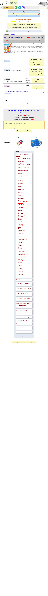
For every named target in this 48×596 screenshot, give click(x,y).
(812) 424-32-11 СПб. (14, 2)
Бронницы (20, 184)
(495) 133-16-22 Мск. (14, 0)
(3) (18, 21)
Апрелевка (20, 181)
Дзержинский (20, 195)
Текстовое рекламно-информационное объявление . (13, 61)
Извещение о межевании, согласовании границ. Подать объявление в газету (23, 313)
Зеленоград (20, 204)
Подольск (20, 244)
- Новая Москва (21, 163)
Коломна (20, 212)
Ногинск (20, 234)
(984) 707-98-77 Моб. (14, 3)
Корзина (43, 8)
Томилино (20, 262)
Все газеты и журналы (20, 337)
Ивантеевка (20, 205)
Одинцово (20, 236)
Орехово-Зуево (21, 239)
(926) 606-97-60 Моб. (14, 5)
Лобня (19, 222)
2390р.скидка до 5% (37, 86)
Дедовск (19, 193)
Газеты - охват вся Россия (22, 322)
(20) (20, 281)
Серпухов (20, 254)
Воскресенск (20, 190)
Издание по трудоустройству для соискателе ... (24, 55)
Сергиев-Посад (21, 253)
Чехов (19, 268)
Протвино (20, 245)
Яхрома (19, 277)
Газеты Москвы (19, 281)
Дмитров (19, 197)
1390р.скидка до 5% (37, 80)
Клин (19, 210)
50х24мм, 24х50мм (28, 80)
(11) (22, 322)
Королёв (19, 213)
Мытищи (20, 230)
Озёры (19, 237)
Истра (19, 207)
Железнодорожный (22, 203)
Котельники (20, 215)
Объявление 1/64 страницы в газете (13, 80)
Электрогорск (20, 272)
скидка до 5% (36, 61)
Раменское (20, 250)
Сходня (19, 260)
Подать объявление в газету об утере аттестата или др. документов (23, 306)
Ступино (19, 259)
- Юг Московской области (23, 172)
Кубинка (19, 221)
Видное (19, 187)
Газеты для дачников (21, 325)
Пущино (19, 248)
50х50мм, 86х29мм (28, 86)
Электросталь (21, 274)
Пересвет (20, 242)
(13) (23, 300)
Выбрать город (8, 7)
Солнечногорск (21, 256)
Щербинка (20, 271)
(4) (21, 325)
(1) (13, 21)
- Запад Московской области (23, 161)
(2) (35, 21)
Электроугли (20, 276)
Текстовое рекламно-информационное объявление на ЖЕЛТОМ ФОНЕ (15, 72)
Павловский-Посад (22, 241)
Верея (19, 186)
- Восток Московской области (24, 160)
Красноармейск (21, 216)
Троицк (19, 263)
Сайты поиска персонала (22, 318)
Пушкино (20, 247)
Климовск (20, 209)
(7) (22, 285)
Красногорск (20, 218)
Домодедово (20, 200)
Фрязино (19, 265)
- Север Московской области (23, 164)
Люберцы (20, 227)
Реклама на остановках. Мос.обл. (23, 333)
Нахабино (20, 233)
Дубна (19, 201)
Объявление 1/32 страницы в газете (13, 87)
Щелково (20, 269)
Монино (19, 228)
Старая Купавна (21, 257)
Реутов (19, 251)
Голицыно (20, 192)
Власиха (19, 189)
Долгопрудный (21, 198)
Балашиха (20, 183)
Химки (19, 266)
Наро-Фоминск (21, 231)
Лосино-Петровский (22, 224)
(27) (23, 290)
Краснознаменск (21, 219)
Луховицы (20, 225)
